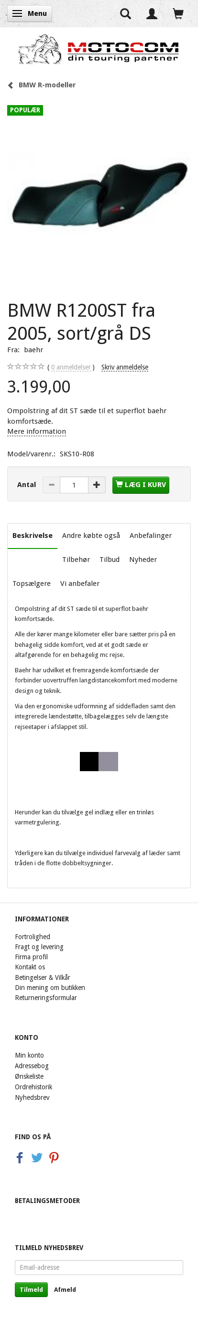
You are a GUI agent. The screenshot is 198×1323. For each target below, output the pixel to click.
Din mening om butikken (50, 987)
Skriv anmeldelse (124, 367)
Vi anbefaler (79, 583)
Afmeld (65, 1289)
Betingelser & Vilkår (42, 977)
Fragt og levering (39, 947)
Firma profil (31, 957)
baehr (33, 350)
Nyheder (143, 559)
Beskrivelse (32, 535)
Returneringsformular (46, 997)
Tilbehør (76, 559)
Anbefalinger (151, 535)
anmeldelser (71, 367)
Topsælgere (31, 583)
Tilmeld (31, 1289)
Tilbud (109, 559)
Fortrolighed (32, 937)
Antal (27, 484)
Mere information (36, 431)
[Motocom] (99, 49)
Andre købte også (91, 535)
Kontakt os (30, 967)
